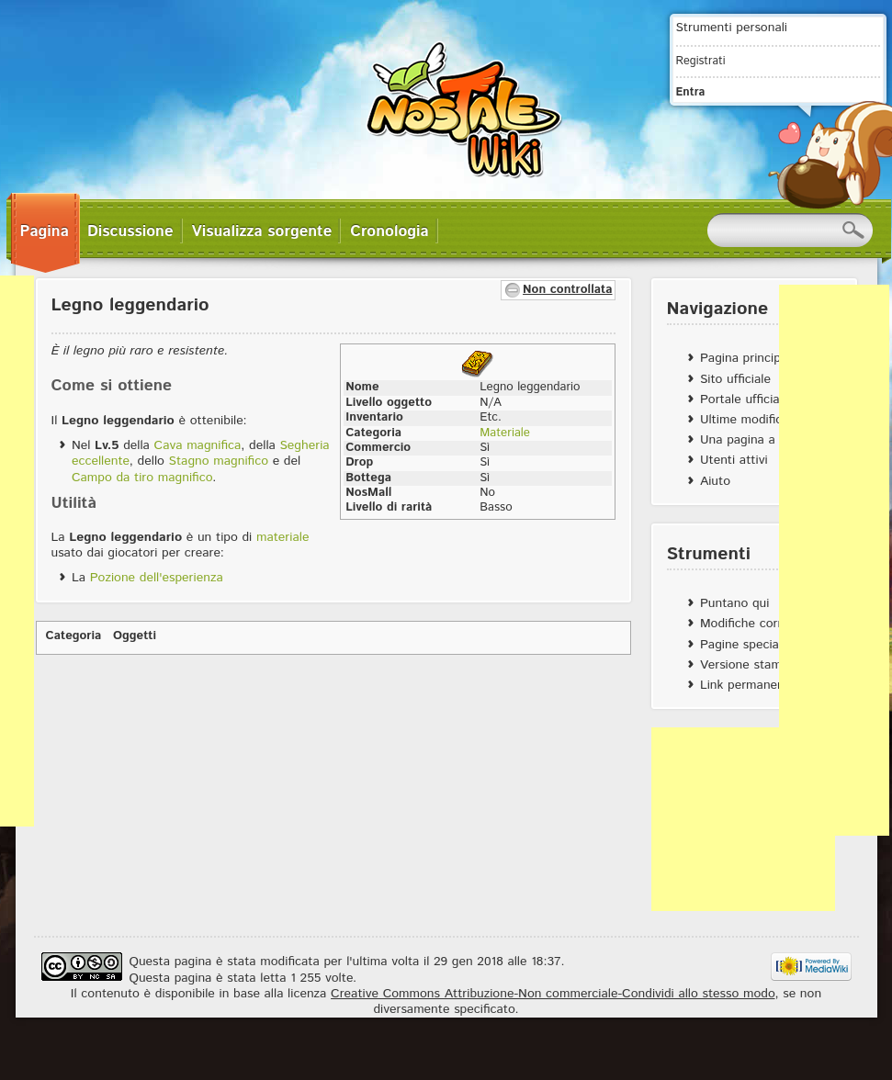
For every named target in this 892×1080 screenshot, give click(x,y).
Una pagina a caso (753, 440)
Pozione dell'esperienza (156, 577)
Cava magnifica (198, 445)
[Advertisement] (743, 819)
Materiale (505, 433)
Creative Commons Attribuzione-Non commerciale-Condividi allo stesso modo (552, 993)
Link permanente (748, 685)
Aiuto (715, 481)
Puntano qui (734, 603)
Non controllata (567, 289)
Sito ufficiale (735, 379)
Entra (691, 92)
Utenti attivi (734, 460)
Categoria (74, 636)
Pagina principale (748, 358)
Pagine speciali (742, 645)
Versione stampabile (757, 665)
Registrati (701, 60)
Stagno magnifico (218, 461)
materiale (282, 537)
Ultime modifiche (748, 420)
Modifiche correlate (755, 623)
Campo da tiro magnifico (142, 477)
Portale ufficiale (744, 399)
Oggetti (134, 636)
